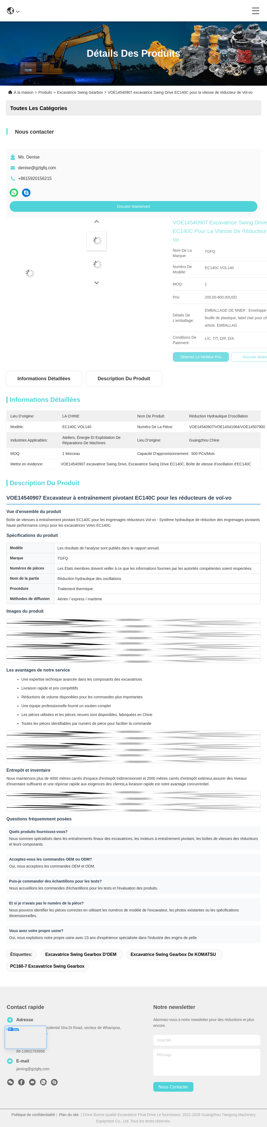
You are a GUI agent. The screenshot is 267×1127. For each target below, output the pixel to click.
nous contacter (173, 1087)
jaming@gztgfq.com (32, 1069)
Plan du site (69, 1115)
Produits (45, 92)
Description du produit (124, 378)
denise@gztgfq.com (37, 167)
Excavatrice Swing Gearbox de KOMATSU (173, 954)
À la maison (23, 92)
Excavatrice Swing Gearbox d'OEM (80, 954)
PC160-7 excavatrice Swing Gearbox (47, 966)
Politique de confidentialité (33, 1115)
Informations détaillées (43, 378)
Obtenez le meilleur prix (241, 357)
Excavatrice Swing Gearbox (80, 92)
